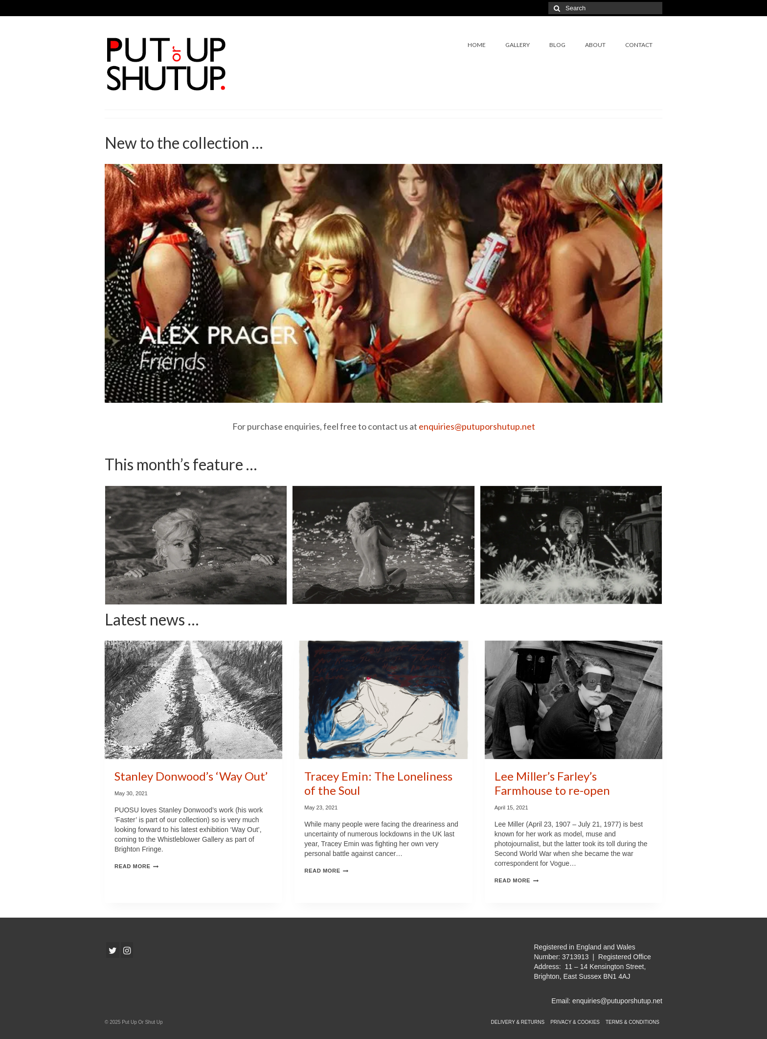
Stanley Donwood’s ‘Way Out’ (191, 776)
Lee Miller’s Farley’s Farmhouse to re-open (552, 783)
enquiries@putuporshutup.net (477, 426)
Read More (136, 866)
